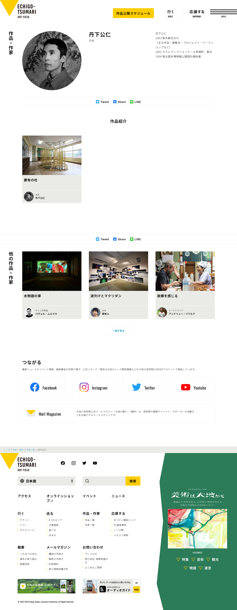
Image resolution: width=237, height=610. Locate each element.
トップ (6, 450)
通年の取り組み (28, 559)
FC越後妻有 (120, 525)
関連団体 (25, 564)
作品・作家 (11, 43)
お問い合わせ (93, 547)
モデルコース (27, 530)
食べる (52, 530)
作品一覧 (90, 520)
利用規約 (54, 564)
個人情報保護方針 (58, 569)
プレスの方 (91, 553)
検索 (133, 481)
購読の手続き (56, 553)
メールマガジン (59, 547)
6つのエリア (55, 520)
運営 (207, 567)
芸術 (200, 559)
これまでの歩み (28, 553)
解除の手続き (56, 559)
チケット (25, 520)
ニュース (118, 495)
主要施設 (54, 525)
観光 (215, 559)
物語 (192, 567)
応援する (118, 513)
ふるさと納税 (121, 535)
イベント (89, 495)
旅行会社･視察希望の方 (96, 560)
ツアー (23, 525)
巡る (50, 513)
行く (21, 513)
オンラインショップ (60, 498)
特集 (185, 559)
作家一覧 (30, 450)
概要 (21, 547)
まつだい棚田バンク (125, 520)
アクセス (24, 495)
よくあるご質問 (93, 567)
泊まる (52, 535)
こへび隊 (118, 530)
